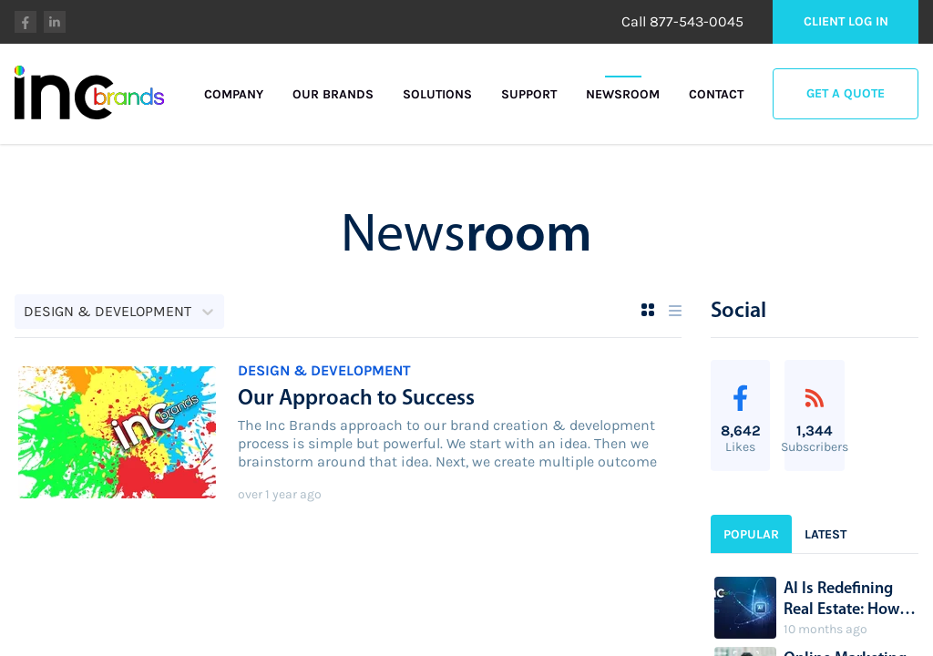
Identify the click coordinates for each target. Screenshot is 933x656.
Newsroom (623, 94)
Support (529, 94)
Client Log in (846, 21)
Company (233, 94)
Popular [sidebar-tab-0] (751, 534)
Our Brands (333, 94)
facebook (25, 22)
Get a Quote (845, 93)
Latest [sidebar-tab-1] (825, 534)
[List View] (675, 310)
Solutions (437, 94)
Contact (716, 94)
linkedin (55, 22)
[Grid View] (647, 309)
